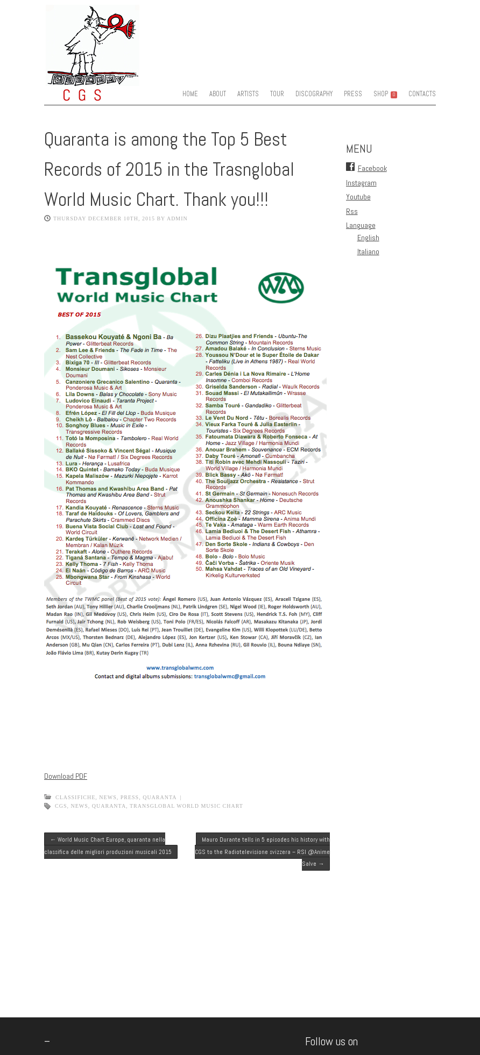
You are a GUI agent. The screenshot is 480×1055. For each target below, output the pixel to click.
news (79, 806)
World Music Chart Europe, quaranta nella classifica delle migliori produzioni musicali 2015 (108, 845)
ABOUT (217, 94)
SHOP (385, 94)
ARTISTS (248, 94)
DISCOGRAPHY (314, 94)
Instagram (361, 183)
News (107, 797)
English (368, 237)
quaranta (160, 797)
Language (361, 225)
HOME (190, 94)
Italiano (368, 251)
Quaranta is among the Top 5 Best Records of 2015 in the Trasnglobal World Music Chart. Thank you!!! (169, 169)
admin (177, 218)
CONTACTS (422, 94)
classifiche (75, 797)
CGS (61, 806)
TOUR (277, 94)
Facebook (372, 168)
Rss (352, 211)
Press (130, 797)
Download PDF (65, 776)
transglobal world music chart (186, 806)
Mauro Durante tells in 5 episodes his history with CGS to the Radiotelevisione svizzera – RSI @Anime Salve (262, 851)
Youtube (358, 197)
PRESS (353, 94)
